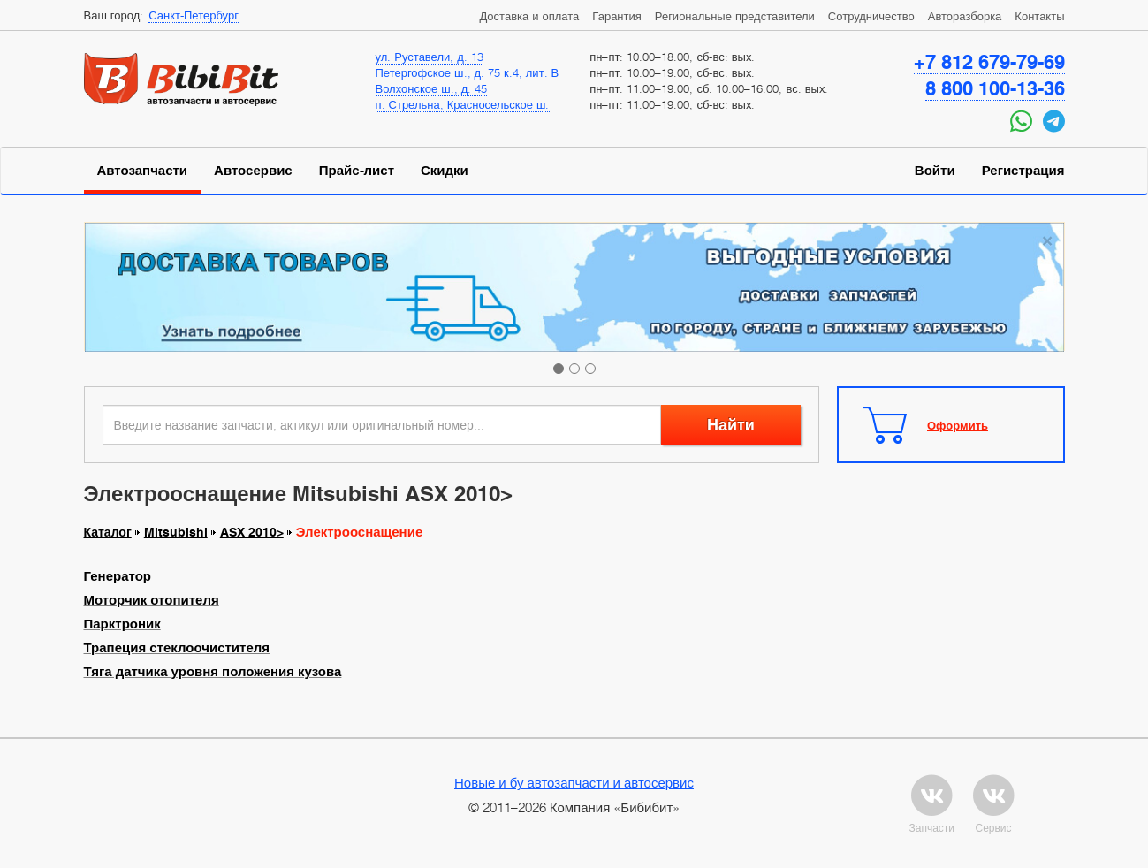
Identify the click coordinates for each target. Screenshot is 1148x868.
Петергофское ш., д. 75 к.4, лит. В (467, 72)
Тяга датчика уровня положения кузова (213, 672)
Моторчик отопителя (151, 600)
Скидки (444, 171)
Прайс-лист (356, 171)
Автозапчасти (142, 171)
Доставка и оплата (529, 16)
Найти (731, 424)
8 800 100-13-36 (995, 88)
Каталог (108, 532)
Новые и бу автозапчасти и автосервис (574, 782)
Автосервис (253, 171)
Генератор (117, 576)
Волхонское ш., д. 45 (432, 88)
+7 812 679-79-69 (989, 61)
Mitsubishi (176, 532)
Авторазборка (965, 16)
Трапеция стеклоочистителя (177, 648)
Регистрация (1023, 171)
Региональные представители (735, 16)
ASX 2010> (252, 532)
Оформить (957, 425)
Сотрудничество (871, 16)
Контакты (1039, 16)
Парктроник (122, 624)
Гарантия (616, 16)
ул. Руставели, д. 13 (429, 56)
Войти (935, 171)
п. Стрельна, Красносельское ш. (463, 104)
